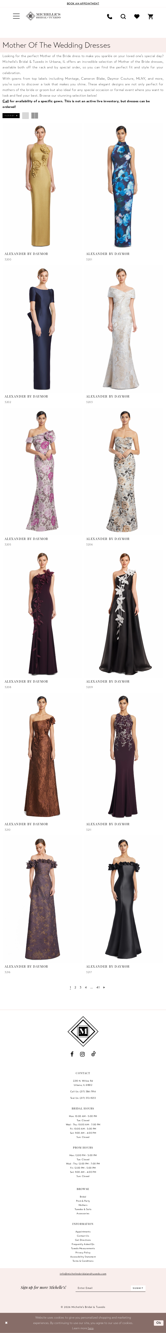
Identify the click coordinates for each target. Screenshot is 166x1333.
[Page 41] (98, 987)
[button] (16, 16)
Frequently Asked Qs (83, 1244)
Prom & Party (83, 1200)
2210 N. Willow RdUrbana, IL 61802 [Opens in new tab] (83, 1082)
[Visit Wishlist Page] (137, 16)
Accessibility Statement (83, 1256)
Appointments (83, 1231)
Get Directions (83, 1239)
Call (6, 101)
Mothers (83, 1205)
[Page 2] (75, 987)
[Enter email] (110, 1288)
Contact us (83, 1235)
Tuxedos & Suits (83, 1209)
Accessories (83, 1213)
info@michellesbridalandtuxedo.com (83, 1273)
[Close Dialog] (6, 1323)
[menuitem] (16, 16)
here (90, 1328)
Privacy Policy (83, 1252)
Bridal (83, 1196)
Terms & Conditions (83, 1260)
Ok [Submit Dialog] (158, 1323)
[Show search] (123, 16)
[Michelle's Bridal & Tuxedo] (43, 16)
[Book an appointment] (83, 3)
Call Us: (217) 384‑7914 (83, 1091)
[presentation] (42, 186)
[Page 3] (80, 987)
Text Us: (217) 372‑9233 (83, 1097)
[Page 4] (86, 987)
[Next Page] (104, 987)
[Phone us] (109, 16)
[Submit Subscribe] (138, 1288)
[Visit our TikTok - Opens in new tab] (93, 1054)
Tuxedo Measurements (83, 1248)
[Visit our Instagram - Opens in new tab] (82, 1054)
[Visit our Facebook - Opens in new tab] (72, 1054)
